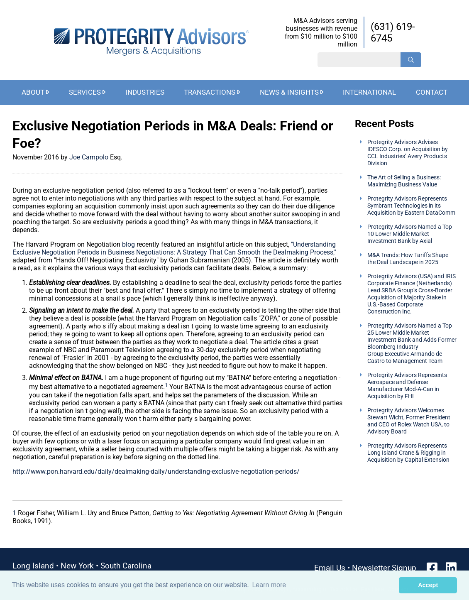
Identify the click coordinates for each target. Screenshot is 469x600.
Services (85, 92)
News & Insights (289, 92)
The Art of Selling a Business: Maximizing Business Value (404, 181)
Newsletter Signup (384, 568)
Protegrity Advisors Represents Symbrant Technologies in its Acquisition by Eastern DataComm (411, 205)
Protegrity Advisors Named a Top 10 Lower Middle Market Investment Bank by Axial (409, 234)
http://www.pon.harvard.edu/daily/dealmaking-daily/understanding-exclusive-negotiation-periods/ (156, 471)
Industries (144, 92)
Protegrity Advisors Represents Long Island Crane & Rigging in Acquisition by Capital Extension (408, 452)
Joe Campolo (89, 157)
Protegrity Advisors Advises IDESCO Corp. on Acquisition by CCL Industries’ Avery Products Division (407, 153)
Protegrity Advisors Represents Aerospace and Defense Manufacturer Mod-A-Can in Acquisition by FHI (407, 386)
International (369, 92)
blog (128, 244)
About (33, 92)
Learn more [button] (269, 584)
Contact (431, 92)
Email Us (329, 568)
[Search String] (359, 59)
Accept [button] (428, 585)
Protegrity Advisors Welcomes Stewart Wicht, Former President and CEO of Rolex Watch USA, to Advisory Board (408, 421)
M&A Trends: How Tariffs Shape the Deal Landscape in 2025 (407, 259)
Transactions (209, 92)
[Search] (411, 59)
